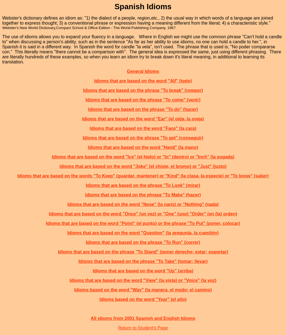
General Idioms (143, 71)
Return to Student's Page (143, 328)
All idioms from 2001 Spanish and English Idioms (143, 318)
